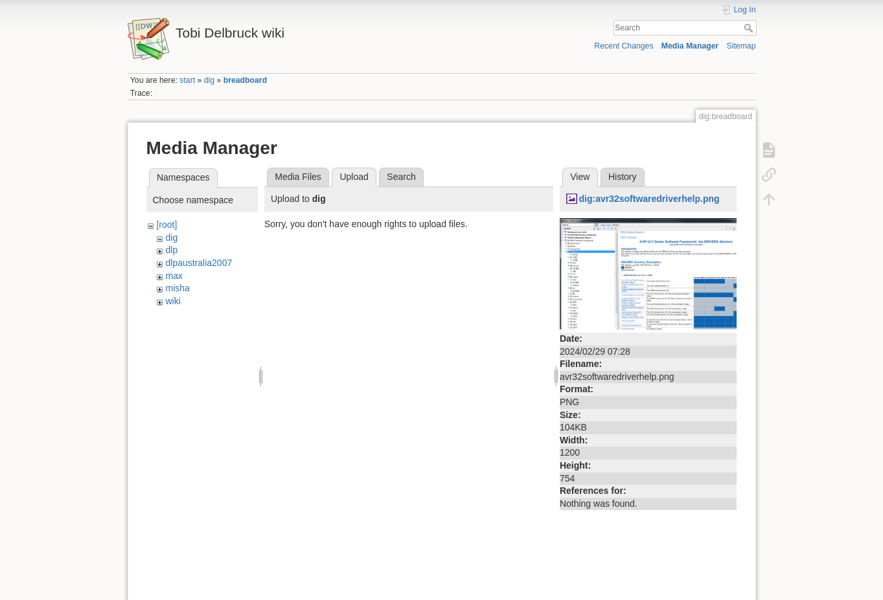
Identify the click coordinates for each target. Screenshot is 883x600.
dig (209, 80)
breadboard (245, 80)
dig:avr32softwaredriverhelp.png (649, 199)
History (622, 177)
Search (750, 27)
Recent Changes (623, 45)
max (173, 276)
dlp (171, 250)
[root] (166, 224)
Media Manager (690, 45)
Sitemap (741, 45)
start (187, 80)
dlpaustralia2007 (198, 263)
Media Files (298, 177)
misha (177, 288)
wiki (172, 301)
